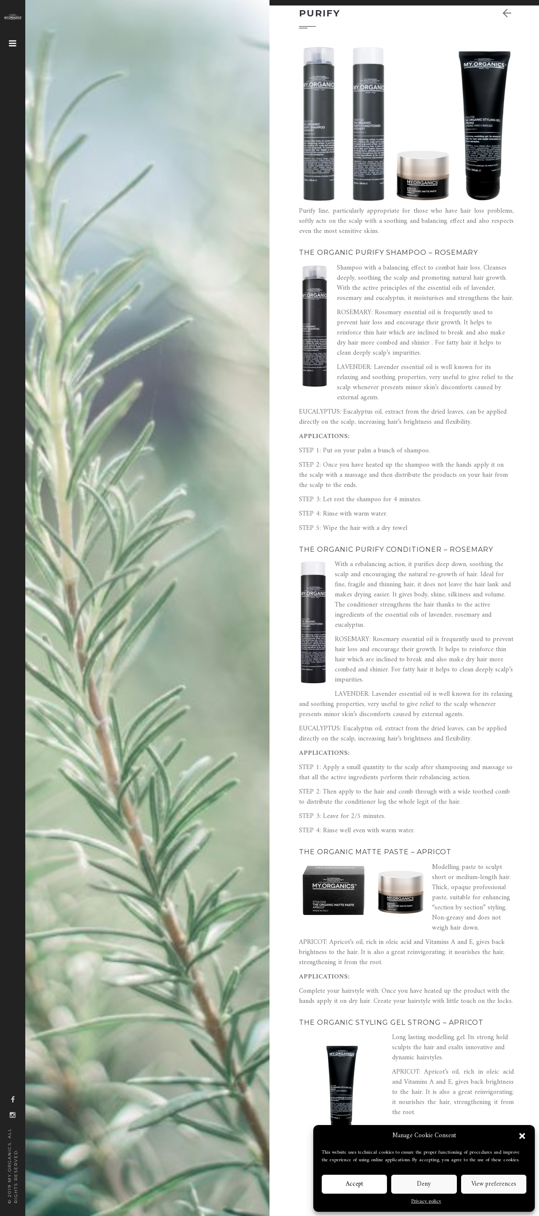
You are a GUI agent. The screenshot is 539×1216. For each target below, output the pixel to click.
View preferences (493, 1184)
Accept (354, 1184)
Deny (424, 1184)
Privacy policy (426, 1201)
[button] (522, 1136)
